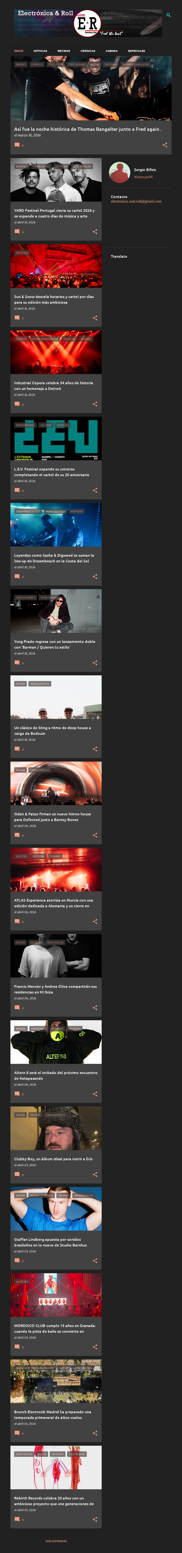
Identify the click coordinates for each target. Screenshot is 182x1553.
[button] (165, 145)
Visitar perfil (143, 177)
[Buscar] (169, 15)
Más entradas (56, 1541)
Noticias (40, 51)
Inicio (18, 51)
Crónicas (88, 51)
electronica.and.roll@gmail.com (136, 201)
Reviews (64, 51)
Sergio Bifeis (145, 169)
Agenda (112, 51)
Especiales (136, 51)
